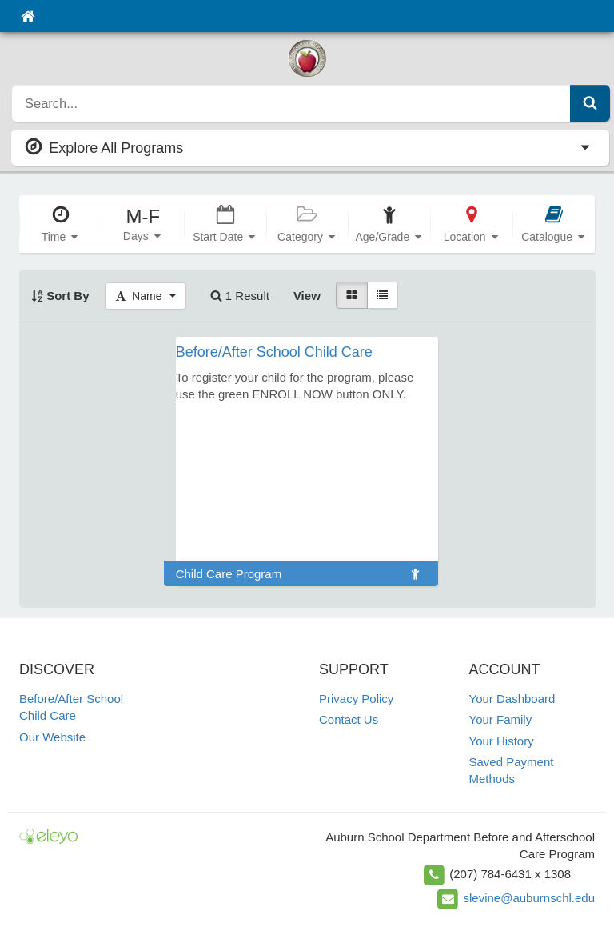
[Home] (28, 16)
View (307, 295)
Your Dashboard (512, 698)
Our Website (52, 737)
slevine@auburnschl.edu (530, 898)
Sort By (60, 295)
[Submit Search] (590, 103)
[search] (291, 103)
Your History (501, 741)
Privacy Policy (356, 698)
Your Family (500, 719)
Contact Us (348, 719)
